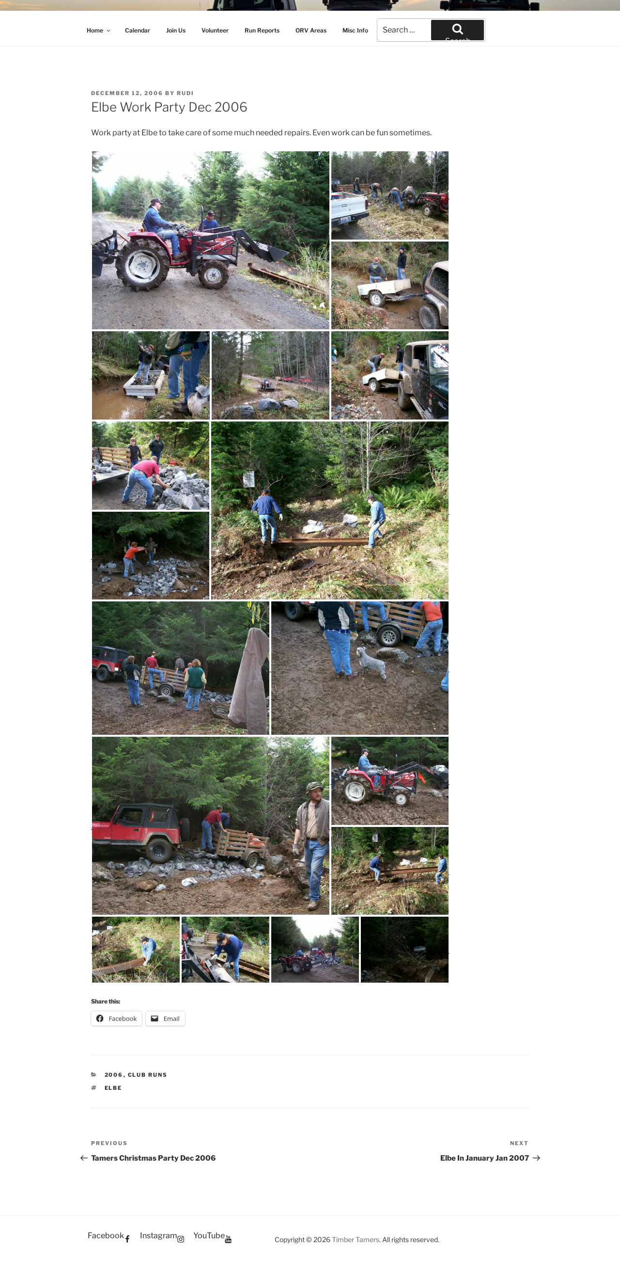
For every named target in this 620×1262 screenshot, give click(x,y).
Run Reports (262, 30)
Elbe (114, 1087)
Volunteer (215, 30)
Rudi (185, 93)
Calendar (137, 30)
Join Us (176, 30)
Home (99, 30)
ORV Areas (310, 30)
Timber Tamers (355, 1239)
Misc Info (355, 30)
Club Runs (148, 1074)
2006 (114, 1074)
